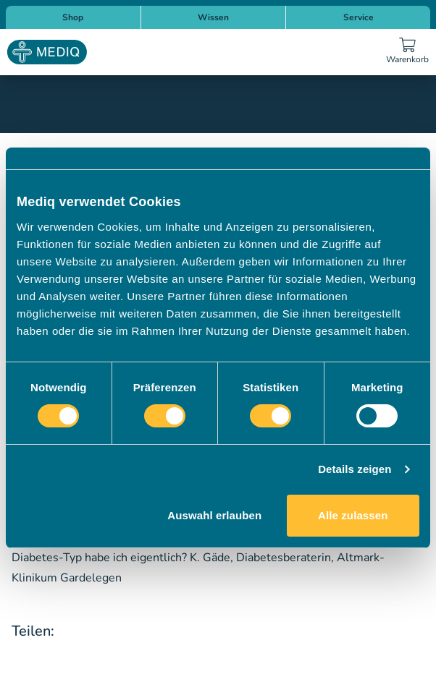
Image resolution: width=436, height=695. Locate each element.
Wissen (213, 17)
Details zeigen (354, 469)
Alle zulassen (352, 515)
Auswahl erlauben (214, 515)
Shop (72, 17)
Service (358, 17)
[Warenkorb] (407, 52)
